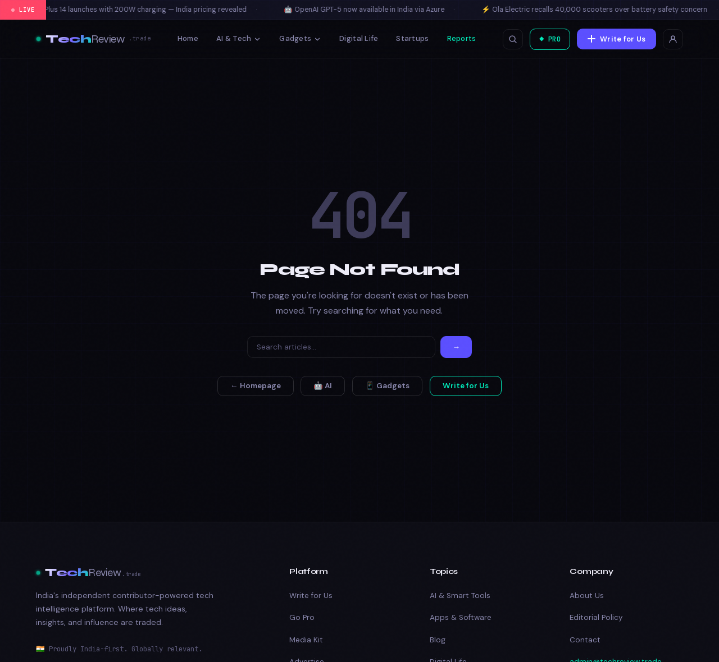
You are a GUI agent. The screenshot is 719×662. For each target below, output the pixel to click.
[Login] (673, 39)
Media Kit (306, 640)
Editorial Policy (596, 617)
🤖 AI (322, 385)
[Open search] (507, 39)
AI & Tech (235, 38)
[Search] (341, 347)
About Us (587, 595)
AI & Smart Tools (460, 595)
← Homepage (255, 385)
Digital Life (355, 38)
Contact (585, 640)
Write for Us (615, 38)
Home (185, 38)
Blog (437, 640)
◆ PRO (545, 39)
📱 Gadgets (387, 385)
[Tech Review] (93, 39)
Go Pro (302, 617)
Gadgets (297, 38)
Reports (458, 38)
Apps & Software (461, 617)
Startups (409, 38)
